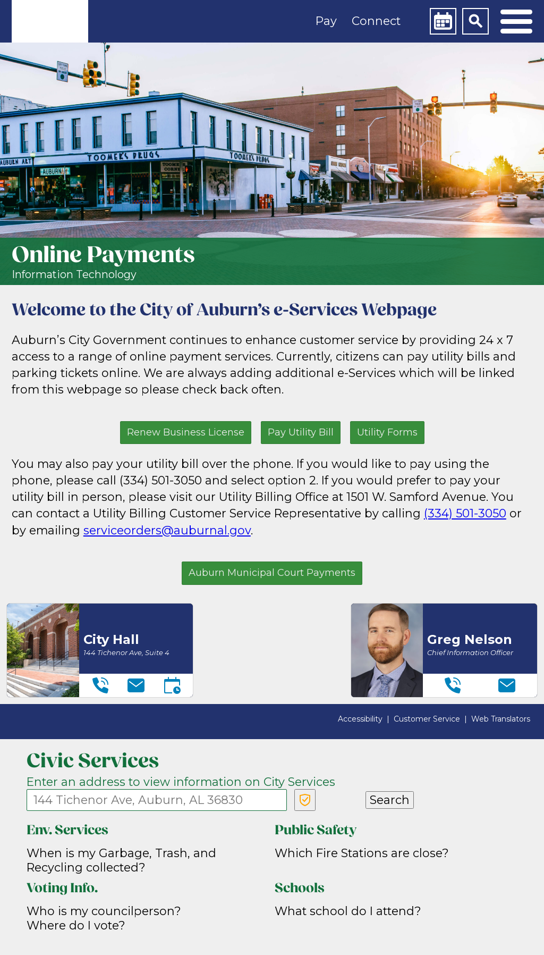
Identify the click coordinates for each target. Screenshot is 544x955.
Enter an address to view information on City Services (181, 782)
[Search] (475, 21)
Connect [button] (376, 21)
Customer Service (427, 719)
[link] (50, 21)
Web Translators (500, 719)
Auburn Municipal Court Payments (272, 573)
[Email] (136, 685)
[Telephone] (100, 685)
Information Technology (74, 275)
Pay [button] (326, 21)
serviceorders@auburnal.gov (167, 530)
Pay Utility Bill (301, 432)
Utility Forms (387, 432)
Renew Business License (185, 432)
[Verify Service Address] (305, 800)
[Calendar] (443, 21)
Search (390, 800)
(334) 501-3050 (465, 513)
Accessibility (360, 719)
